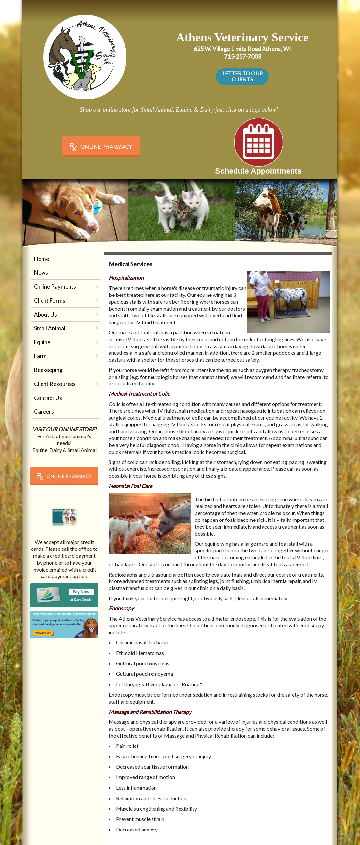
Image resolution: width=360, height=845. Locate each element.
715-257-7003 (242, 56)
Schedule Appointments (258, 171)
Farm (40, 355)
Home (41, 258)
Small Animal (49, 328)
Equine (42, 342)
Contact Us (48, 397)
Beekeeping (48, 369)
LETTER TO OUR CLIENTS (242, 76)
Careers (44, 411)
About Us (45, 314)
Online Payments (55, 286)
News (41, 272)
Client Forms (49, 300)
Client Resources (55, 383)
